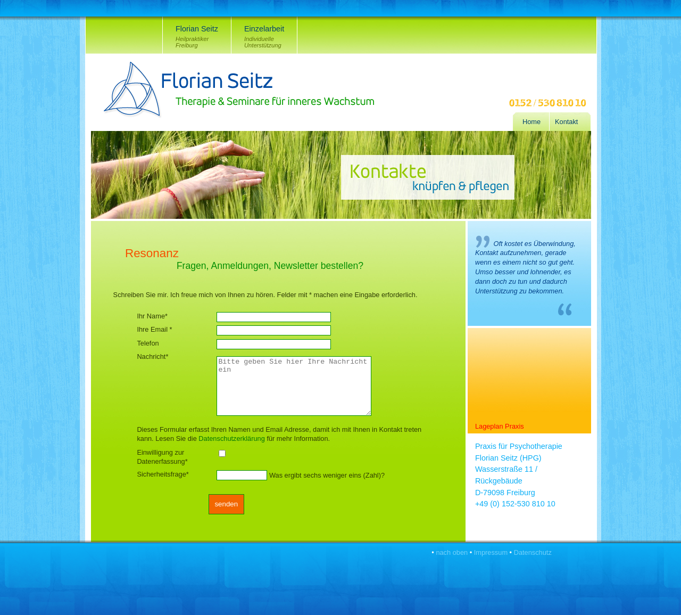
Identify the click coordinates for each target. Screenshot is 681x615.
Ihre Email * (154, 329)
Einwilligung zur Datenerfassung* (162, 456)
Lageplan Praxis (499, 426)
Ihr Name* (152, 316)
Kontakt (566, 122)
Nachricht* (152, 356)
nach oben (452, 552)
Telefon (148, 343)
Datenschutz (533, 552)
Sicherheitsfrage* (162, 474)
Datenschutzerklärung (231, 438)
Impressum (491, 552)
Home (531, 122)
